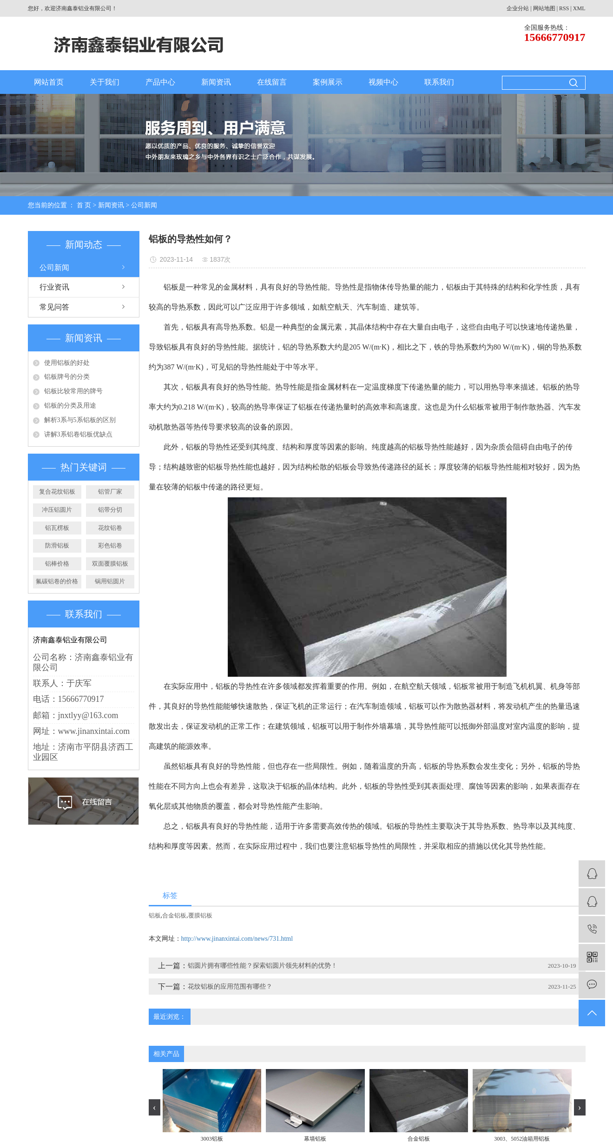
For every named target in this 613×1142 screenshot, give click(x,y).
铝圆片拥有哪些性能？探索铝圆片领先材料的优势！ (262, 965)
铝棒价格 (57, 563)
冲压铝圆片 (57, 509)
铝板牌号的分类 (67, 376)
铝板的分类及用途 (70, 405)
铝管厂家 (110, 491)
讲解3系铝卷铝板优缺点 (78, 434)
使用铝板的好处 (67, 362)
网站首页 (49, 82)
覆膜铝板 (200, 915)
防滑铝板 (57, 545)
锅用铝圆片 (110, 581)
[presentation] (154, 1107)
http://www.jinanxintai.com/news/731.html (237, 938)
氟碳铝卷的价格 (57, 581)
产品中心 (160, 82)
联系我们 (439, 82)
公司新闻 (144, 205)
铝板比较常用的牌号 (73, 391)
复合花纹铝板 (57, 491)
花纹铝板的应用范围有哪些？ (230, 986)
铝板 (155, 915)
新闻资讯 (216, 82)
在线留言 (272, 82)
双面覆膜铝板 (110, 563)
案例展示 (328, 82)
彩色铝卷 (110, 545)
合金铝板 (174, 915)
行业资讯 (54, 287)
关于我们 (104, 82)
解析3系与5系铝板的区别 (80, 419)
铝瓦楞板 (57, 527)
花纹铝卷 (110, 527)
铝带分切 (110, 509)
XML (579, 8)
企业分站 (518, 8)
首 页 (84, 205)
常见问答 (54, 307)
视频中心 (383, 82)
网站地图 (544, 8)
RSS (564, 8)
